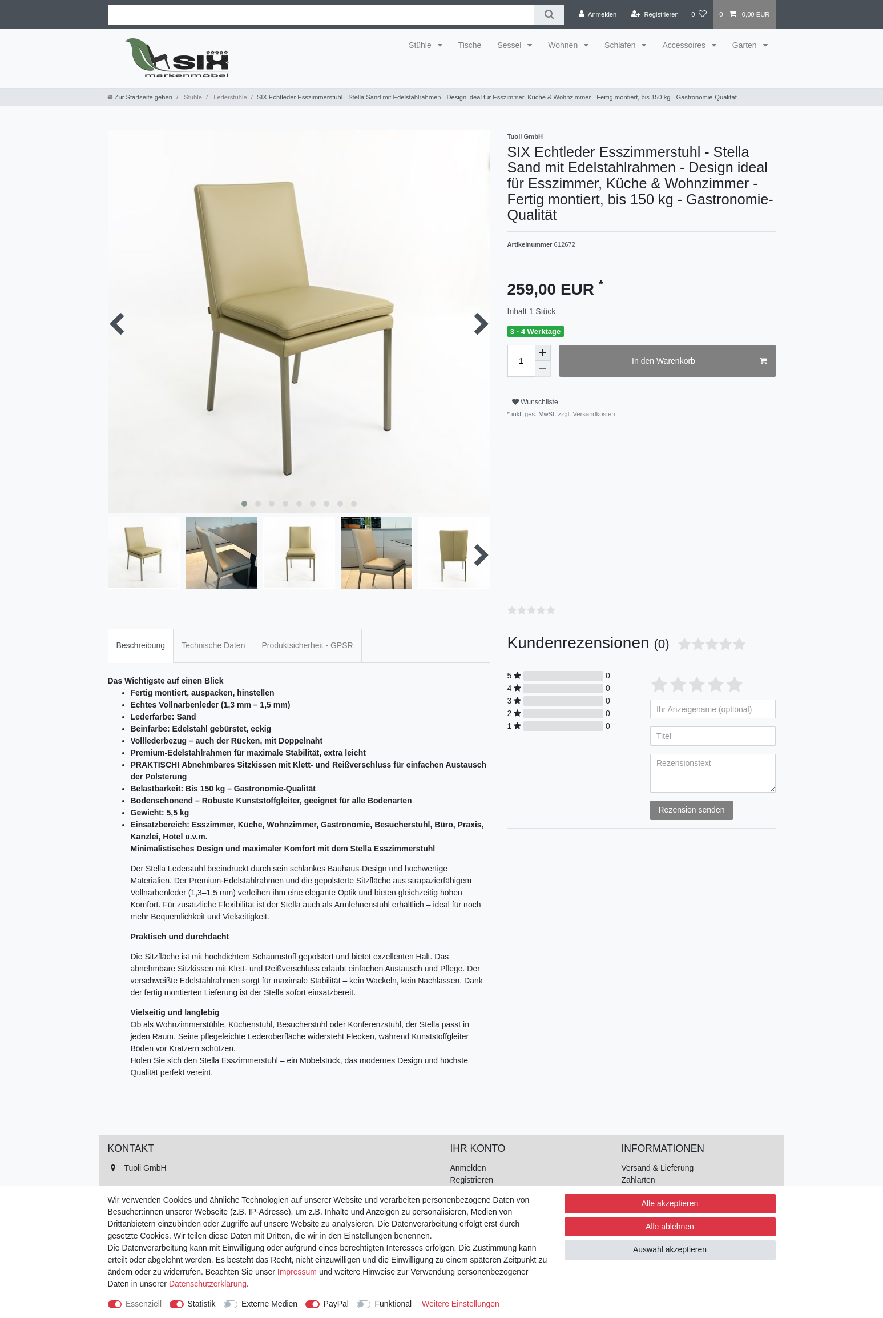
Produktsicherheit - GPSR (307, 645)
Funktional (393, 1303)
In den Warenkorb (699, 361)
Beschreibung (141, 645)
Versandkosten (593, 414)
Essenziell (144, 1303)
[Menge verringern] (543, 369)
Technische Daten (213, 645)
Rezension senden (692, 809)
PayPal (336, 1303)
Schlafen (621, 45)
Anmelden (468, 1167)
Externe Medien (269, 1303)
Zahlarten (638, 1179)
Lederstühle (229, 97)
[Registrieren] (655, 14)
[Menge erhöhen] (543, 353)
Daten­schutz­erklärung (208, 1283)
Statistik (202, 1303)
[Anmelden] (597, 14)
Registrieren (471, 1179)
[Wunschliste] (699, 14)
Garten (745, 45)
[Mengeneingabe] (521, 361)
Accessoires (684, 45)
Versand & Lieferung (658, 1167)
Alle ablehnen (670, 1226)
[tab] (141, 645)
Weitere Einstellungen (460, 1303)
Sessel (510, 45)
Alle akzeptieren (670, 1203)
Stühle (421, 45)
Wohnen (564, 45)
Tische (470, 45)
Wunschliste (535, 402)
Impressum (297, 1271)
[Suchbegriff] (321, 15)
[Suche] (548, 15)
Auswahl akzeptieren (670, 1249)
